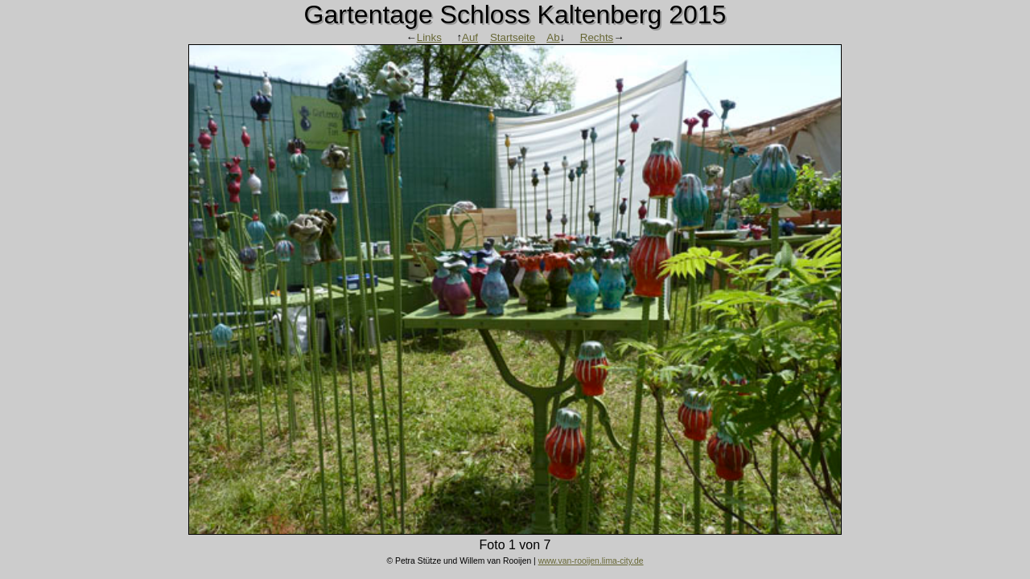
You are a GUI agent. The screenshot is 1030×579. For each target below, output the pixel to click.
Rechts (596, 37)
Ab (552, 37)
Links (429, 37)
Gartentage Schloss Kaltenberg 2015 (515, 14)
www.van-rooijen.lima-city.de (591, 560)
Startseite (512, 37)
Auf (470, 37)
